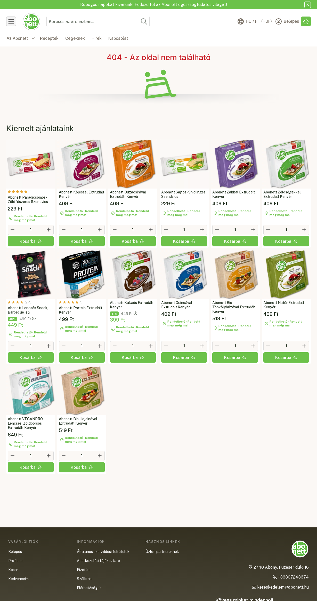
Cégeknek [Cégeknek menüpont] (75, 38)
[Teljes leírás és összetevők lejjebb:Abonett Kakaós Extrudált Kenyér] (132, 274)
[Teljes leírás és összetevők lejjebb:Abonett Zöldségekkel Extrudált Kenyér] (286, 164)
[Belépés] (287, 21)
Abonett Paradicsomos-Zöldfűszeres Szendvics (28, 199)
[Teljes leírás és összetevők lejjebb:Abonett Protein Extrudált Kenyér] (81, 274)
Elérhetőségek (89, 588)
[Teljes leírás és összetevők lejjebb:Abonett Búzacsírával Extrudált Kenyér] (132, 164)
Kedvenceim (18, 579)
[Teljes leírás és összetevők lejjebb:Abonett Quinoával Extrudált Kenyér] (184, 274)
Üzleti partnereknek (162, 552)
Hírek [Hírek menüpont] (97, 38)
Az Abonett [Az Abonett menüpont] (17, 38)
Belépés (15, 552)
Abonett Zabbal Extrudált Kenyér (233, 194)
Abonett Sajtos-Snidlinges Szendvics (183, 194)
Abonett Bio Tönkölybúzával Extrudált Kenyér (234, 307)
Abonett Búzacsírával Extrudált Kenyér (128, 194)
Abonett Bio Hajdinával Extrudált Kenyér (78, 421)
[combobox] (98, 21)
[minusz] (13, 229)
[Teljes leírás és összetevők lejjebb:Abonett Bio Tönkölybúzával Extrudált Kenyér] (235, 274)
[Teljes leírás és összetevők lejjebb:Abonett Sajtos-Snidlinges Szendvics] (184, 164)
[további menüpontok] (33, 38)
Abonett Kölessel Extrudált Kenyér (81, 194)
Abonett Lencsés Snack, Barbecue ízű (28, 310)
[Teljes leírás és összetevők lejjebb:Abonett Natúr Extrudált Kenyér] (286, 274)
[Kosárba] (31, 241)
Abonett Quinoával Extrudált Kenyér (176, 305)
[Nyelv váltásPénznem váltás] (255, 21)
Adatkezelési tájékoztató (98, 561)
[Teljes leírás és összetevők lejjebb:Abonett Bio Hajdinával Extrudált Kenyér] (81, 390)
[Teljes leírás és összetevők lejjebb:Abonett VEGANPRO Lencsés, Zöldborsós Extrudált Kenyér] (30, 390)
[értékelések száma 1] (19, 191)
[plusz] (49, 229)
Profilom (15, 561)
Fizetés (83, 570)
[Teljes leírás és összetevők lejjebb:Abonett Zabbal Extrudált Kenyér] (235, 164)
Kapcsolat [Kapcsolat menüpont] (118, 38)
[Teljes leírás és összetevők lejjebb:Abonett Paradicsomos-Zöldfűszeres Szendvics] (30, 164)
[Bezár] (307, 5)
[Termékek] (11, 21)
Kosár (13, 570)
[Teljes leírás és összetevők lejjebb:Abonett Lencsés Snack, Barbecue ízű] (30, 274)
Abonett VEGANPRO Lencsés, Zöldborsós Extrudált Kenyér (25, 423)
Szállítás (84, 579)
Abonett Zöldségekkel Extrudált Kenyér (282, 194)
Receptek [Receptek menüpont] (49, 38)
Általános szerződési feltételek (103, 552)
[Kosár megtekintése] (306, 21)
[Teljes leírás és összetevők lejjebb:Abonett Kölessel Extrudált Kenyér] (81, 164)
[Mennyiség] (31, 229)
